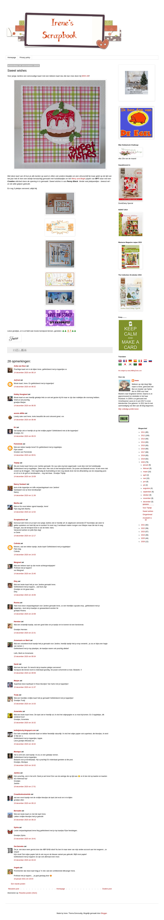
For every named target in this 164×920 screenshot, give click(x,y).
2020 (143, 462)
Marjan (17, 681)
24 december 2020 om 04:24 (25, 860)
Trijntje (16, 463)
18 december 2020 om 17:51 (25, 787)
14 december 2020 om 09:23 (25, 436)
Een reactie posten (18, 884)
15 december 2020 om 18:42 (25, 744)
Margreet (17, 562)
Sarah (16, 664)
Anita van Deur (20, 366)
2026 (143, 542)
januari (146, 465)
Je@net (17, 380)
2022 (143, 528)
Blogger (104, 913)
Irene (137, 381)
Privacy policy (25, 58)
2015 (143, 445)
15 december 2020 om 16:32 (25, 723)
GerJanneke (19, 846)
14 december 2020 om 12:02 (25, 512)
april (145, 475)
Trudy (16, 695)
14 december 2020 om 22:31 (25, 633)
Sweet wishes (148, 511)
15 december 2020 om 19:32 (25, 765)
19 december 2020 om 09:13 (25, 803)
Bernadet (17, 811)
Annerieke (18, 711)
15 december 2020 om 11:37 (25, 687)
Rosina (17, 603)
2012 (143, 436)
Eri (15, 427)
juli (144, 485)
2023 (143, 532)
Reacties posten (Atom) (28, 893)
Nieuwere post (13, 889)
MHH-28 (85, 76)
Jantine (17, 773)
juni (144, 482)
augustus (146, 488)
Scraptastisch (19, 520)
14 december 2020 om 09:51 (25, 455)
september (147, 492)
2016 (143, 449)
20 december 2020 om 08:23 (25, 820)
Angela (17, 868)
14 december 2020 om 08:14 (25, 373)
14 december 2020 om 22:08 (25, 614)
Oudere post (107, 889)
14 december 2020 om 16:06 (25, 595)
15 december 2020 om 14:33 (25, 704)
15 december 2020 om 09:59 (25, 673)
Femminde (18, 444)
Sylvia (16, 827)
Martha (16, 503)
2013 (143, 439)
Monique (17, 752)
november (147, 498)
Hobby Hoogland (21, 394)
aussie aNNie (19, 413)
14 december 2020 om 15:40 (25, 574)
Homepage (12, 58)
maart (145, 472)
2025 (143, 538)
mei (144, 478)
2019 (143, 459)
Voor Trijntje (147, 508)
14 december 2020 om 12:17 (25, 536)
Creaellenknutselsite (22, 794)
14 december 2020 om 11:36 (25, 495)
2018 (143, 455)
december (147, 502)
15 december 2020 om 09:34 (25, 656)
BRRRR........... (148, 505)
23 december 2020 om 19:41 (25, 839)
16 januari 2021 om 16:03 (23, 879)
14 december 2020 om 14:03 (25, 555)
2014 (143, 442)
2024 (143, 535)
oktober (146, 495)
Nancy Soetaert (20, 484)
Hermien (17, 622)
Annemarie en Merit (22, 640)
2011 (143, 432)
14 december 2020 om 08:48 (25, 420)
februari (146, 468)
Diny (16, 581)
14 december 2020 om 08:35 (25, 406)
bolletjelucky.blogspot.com (25, 730)
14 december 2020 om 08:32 (25, 387)
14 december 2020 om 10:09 (25, 477)
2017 (143, 452)
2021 (143, 525)
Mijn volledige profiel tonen (128, 409)
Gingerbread (147, 515)
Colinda (17, 543)
